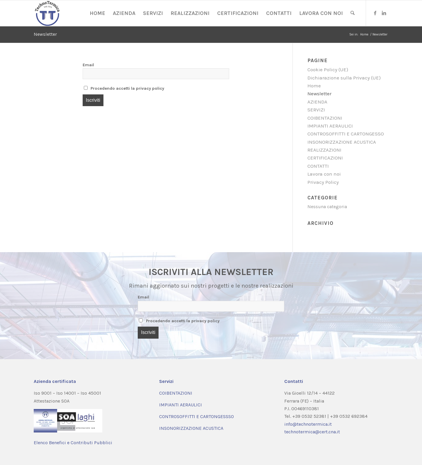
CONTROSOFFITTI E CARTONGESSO (345, 134)
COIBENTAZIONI (324, 118)
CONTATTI (318, 166)
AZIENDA (317, 102)
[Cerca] (352, 13)
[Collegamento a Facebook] (375, 13)
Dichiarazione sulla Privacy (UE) (344, 78)
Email (88, 64)
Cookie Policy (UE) (327, 69)
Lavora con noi (324, 174)
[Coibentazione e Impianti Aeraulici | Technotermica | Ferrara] (48, 13)
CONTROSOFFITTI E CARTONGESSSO (196, 416)
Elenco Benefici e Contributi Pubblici (73, 442)
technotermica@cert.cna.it (312, 432)
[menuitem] (97, 13)
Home (314, 86)
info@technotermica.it (308, 424)
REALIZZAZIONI (324, 150)
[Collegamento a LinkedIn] (384, 13)
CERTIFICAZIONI (325, 158)
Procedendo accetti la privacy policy (124, 88)
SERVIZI (316, 110)
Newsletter (45, 34)
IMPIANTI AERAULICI (330, 126)
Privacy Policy (323, 182)
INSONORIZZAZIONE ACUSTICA (341, 142)
